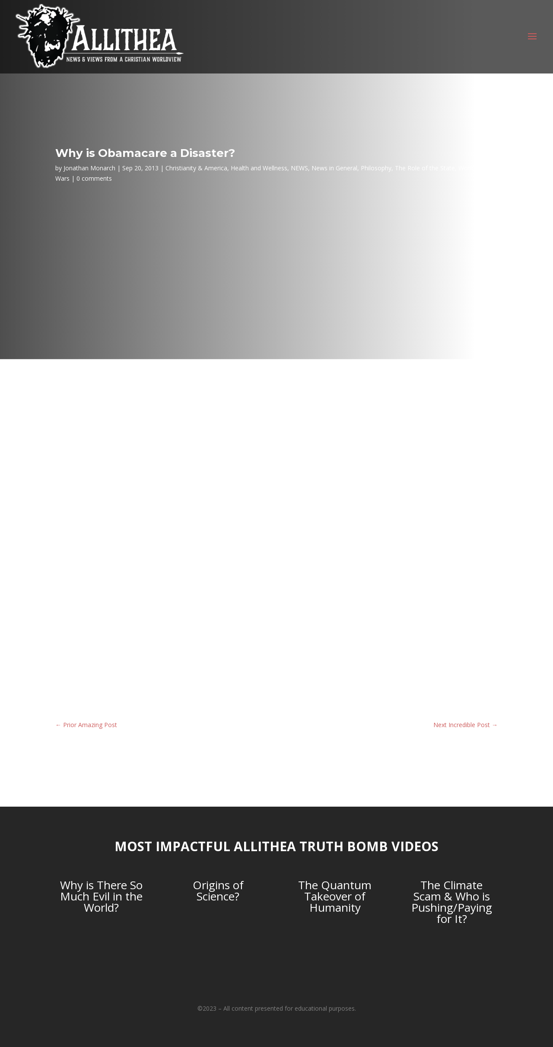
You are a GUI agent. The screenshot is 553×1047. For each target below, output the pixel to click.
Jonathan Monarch (89, 168)
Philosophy (376, 168)
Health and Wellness (259, 168)
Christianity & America (196, 168)
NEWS (299, 168)
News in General (334, 168)
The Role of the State (425, 168)
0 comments (94, 178)
